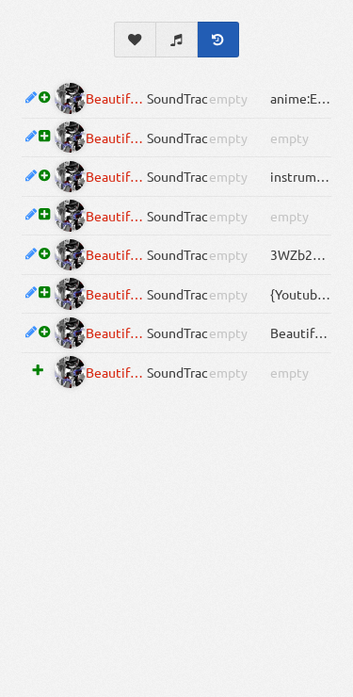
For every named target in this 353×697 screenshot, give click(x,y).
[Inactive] (70, 98)
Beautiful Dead (116, 97)
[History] (218, 39)
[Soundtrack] (177, 39)
